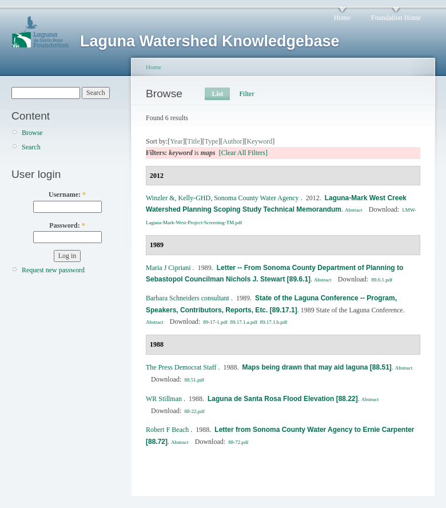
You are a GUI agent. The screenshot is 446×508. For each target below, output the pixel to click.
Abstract (354, 210)
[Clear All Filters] (243, 153)
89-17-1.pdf (215, 322)
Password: (67, 225)
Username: (67, 194)
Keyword (260, 141)
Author (232, 141)
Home (342, 18)
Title (193, 141)
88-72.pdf (238, 442)
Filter (246, 94)
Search (31, 147)
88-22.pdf (195, 411)
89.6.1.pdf (381, 280)
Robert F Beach (167, 430)
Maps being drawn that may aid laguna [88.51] (316, 367)
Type (211, 141)
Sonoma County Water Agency (256, 198)
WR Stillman (164, 399)
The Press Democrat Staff (181, 367)
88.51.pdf (195, 380)
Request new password (53, 270)
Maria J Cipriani (168, 268)
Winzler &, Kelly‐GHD (178, 198)
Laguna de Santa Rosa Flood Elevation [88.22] (283, 399)
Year (176, 141)
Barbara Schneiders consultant (187, 298)
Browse (32, 133)
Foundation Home (396, 18)
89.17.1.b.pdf (274, 322)
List (217, 94)
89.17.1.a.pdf (244, 322)
